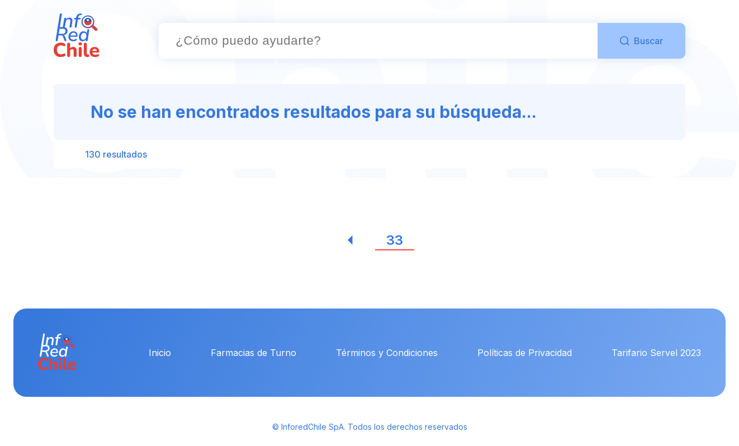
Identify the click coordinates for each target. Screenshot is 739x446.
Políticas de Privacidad (524, 352)
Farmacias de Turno (253, 352)
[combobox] (378, 41)
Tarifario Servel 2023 (656, 352)
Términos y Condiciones (387, 352)
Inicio (160, 352)
